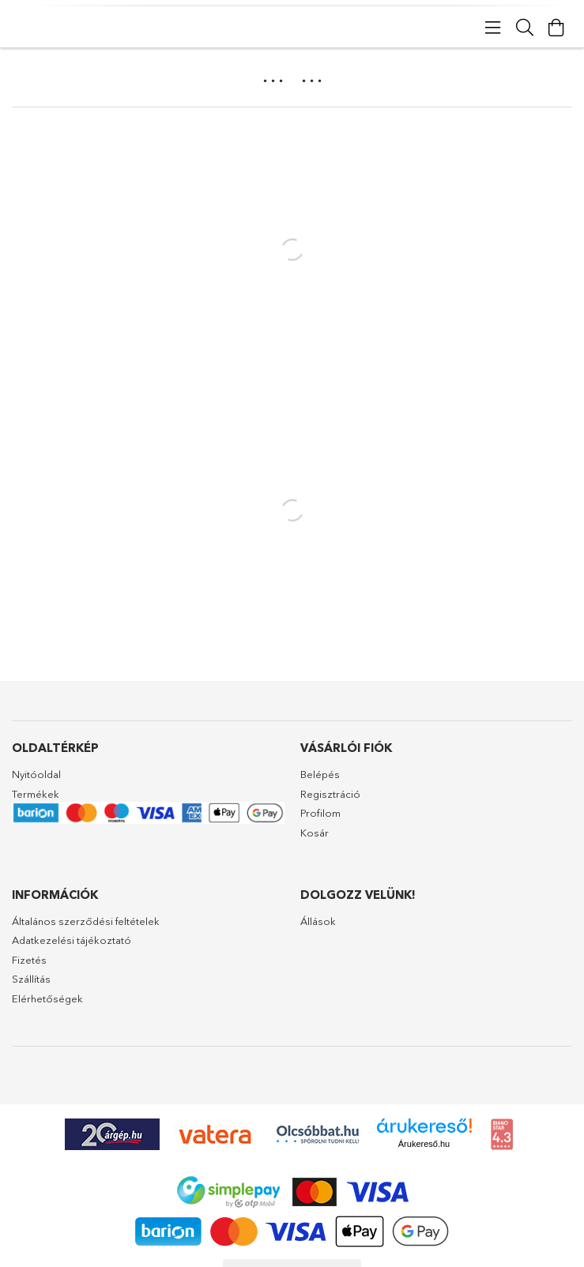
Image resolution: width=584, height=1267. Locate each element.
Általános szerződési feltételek (86, 921)
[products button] (493, 27)
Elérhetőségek (47, 998)
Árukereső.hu (424, 1144)
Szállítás (31, 978)
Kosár (314, 832)
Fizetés (29, 959)
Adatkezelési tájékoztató (71, 940)
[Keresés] (525, 27)
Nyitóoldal (36, 774)
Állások (318, 921)
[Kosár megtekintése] (556, 27)
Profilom (320, 812)
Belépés (320, 774)
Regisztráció (330, 794)
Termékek (35, 794)
